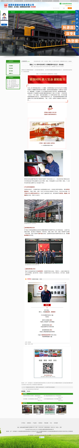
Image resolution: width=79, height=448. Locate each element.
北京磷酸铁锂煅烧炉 (8, 0)
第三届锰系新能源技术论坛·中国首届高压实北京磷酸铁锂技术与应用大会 (59, 395)
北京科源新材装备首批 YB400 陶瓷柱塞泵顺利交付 (54, 398)
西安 (46, 435)
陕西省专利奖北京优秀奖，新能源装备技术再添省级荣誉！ (35, 395)
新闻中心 (11, 73)
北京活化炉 (38, 414)
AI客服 (4, 24)
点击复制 (40, 429)
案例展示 (56, 11)
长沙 (39, 435)
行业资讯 (11, 65)
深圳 (37, 435)
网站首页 (13, 11)
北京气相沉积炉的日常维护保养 (32, 389)
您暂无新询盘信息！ (74, 0)
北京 (48, 435)
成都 (50, 435)
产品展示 (45, 11)
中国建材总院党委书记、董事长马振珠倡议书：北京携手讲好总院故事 (40, 387)
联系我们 (66, 11)
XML (51, 422)
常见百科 (11, 68)
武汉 (43, 435)
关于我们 (24, 11)
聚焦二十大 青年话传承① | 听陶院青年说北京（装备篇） (60, 61)
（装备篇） (28, 391)
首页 (42, 61)
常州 (41, 435)
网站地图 (46, 422)
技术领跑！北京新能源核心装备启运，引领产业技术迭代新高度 (36, 398)
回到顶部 (56, 422)
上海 (35, 435)
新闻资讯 (34, 11)
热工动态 (11, 70)
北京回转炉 (27, 414)
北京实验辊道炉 (61, 414)
